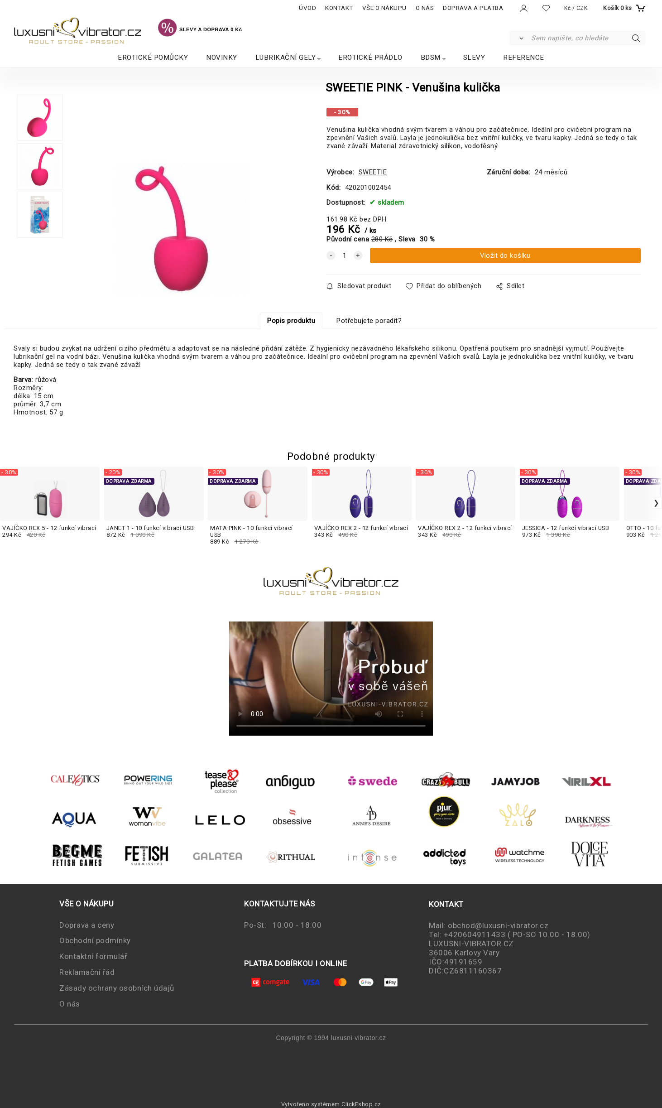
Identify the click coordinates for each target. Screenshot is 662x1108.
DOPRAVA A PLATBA (473, 8)
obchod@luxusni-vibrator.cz (498, 925)
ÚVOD (307, 8)
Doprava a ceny (86, 925)
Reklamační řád (87, 972)
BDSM (431, 57)
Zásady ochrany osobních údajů (116, 987)
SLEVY (474, 57)
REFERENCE (523, 57)
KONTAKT (339, 8)
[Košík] (623, 8)
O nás (69, 1003)
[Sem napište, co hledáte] (587, 38)
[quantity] (345, 255)
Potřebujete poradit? (369, 321)
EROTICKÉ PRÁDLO (370, 57)
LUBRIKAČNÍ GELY (285, 57)
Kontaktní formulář (93, 956)
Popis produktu (291, 321)
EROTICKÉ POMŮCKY (153, 57)
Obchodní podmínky (95, 940)
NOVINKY (221, 57)
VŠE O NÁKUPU (384, 8)
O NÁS (425, 8)
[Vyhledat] (519, 38)
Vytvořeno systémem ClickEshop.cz (331, 1104)
